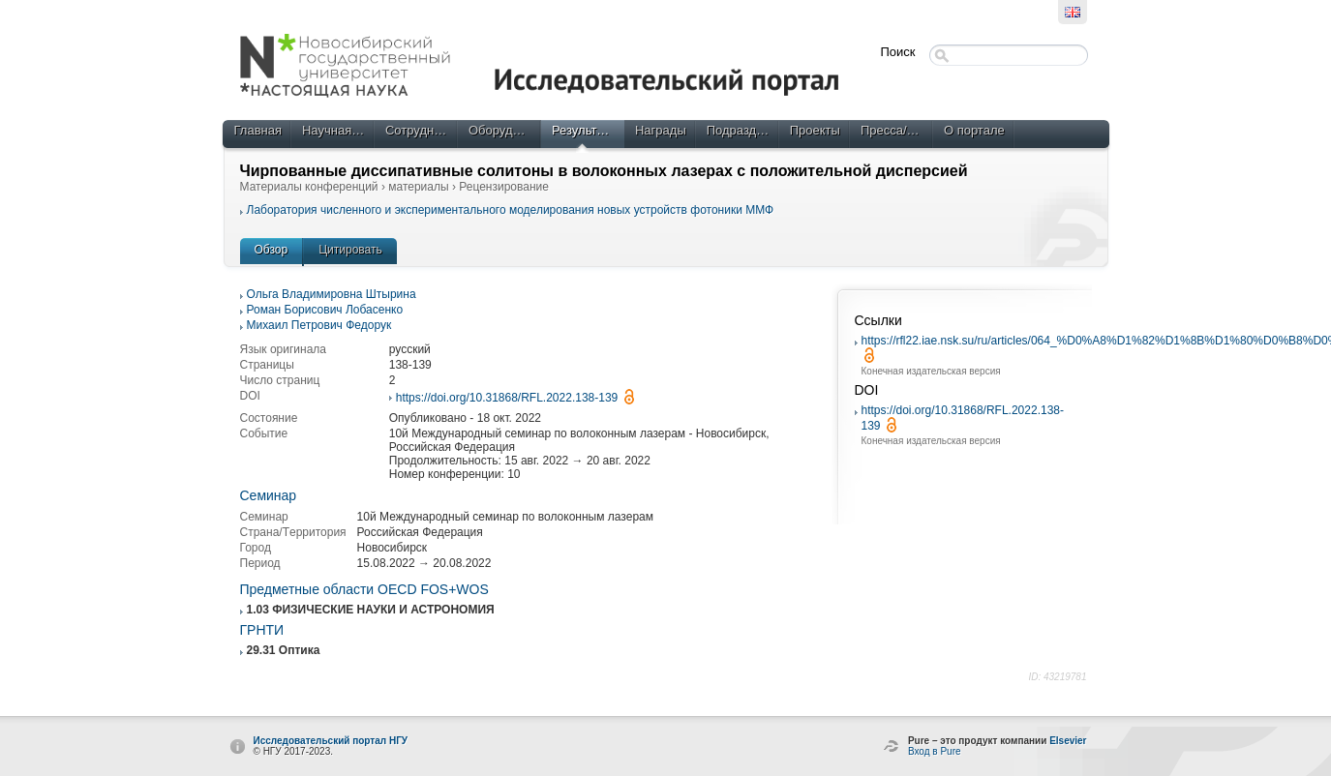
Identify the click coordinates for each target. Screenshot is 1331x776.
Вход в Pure (934, 751)
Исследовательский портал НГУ (331, 740)
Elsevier (1067, 740)
